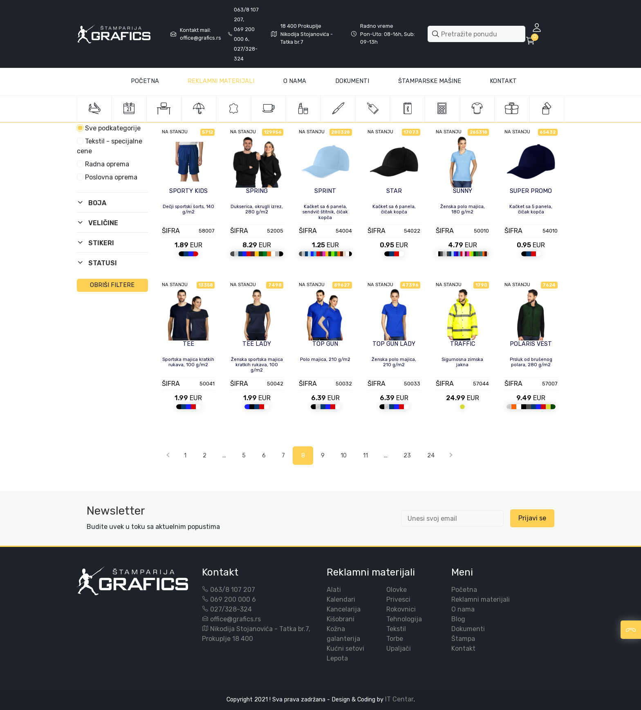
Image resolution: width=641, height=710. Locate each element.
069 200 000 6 (233, 599)
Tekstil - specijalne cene (109, 146)
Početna (145, 81)
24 (431, 455)
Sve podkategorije (109, 128)
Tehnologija (404, 619)
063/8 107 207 (232, 590)
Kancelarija (344, 609)
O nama (463, 609)
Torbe (394, 639)
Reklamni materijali (221, 81)
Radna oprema (103, 164)
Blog (458, 619)
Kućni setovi (345, 648)
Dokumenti (352, 81)
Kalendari (341, 599)
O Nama (294, 81)
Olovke (396, 590)
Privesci (398, 599)
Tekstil (396, 629)
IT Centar (399, 699)
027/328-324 (231, 609)
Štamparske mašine (429, 81)
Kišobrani (340, 619)
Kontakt (503, 81)
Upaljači (398, 648)
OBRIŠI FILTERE (112, 285)
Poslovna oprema (107, 177)
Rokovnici (401, 609)
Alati (334, 590)
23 (407, 455)
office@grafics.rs (235, 619)
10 (344, 455)
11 (365, 455)
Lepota (337, 658)
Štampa (463, 639)
